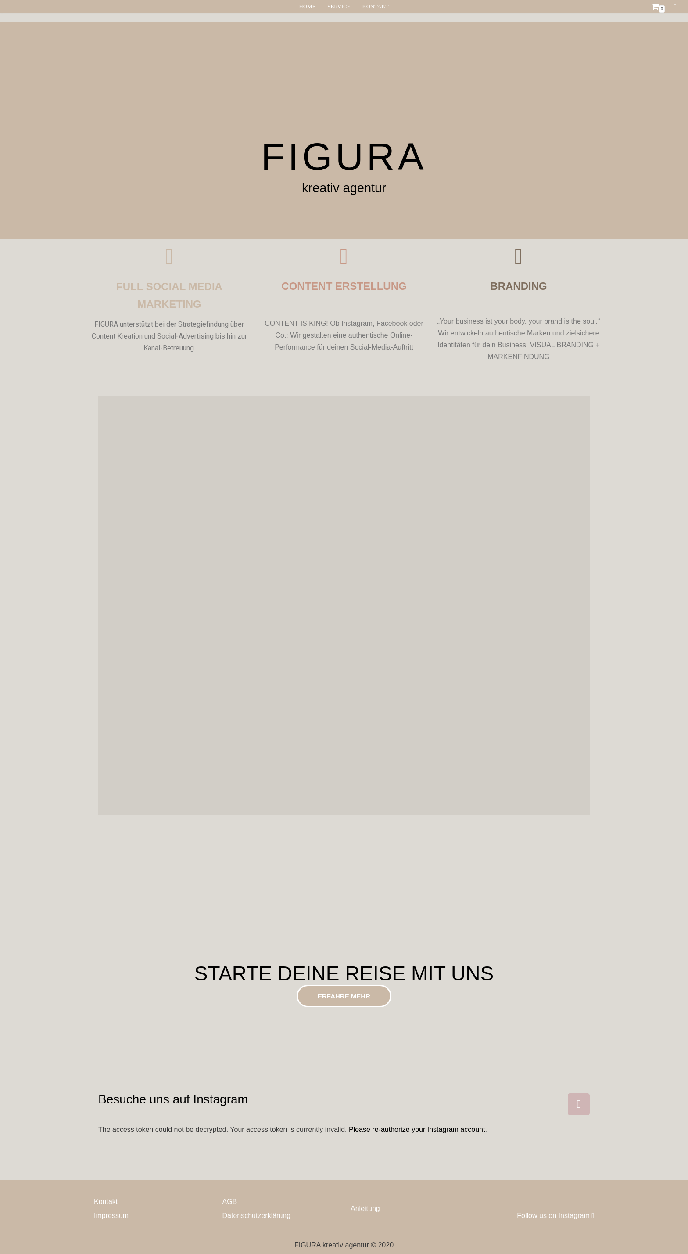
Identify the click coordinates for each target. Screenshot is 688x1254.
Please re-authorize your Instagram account (417, 1129)
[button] (344, 996)
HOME (307, 7)
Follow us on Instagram (555, 1215)
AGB (229, 1201)
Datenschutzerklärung (256, 1215)
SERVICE (338, 7)
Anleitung (365, 1208)
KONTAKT (375, 7)
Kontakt (106, 1201)
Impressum (111, 1215)
